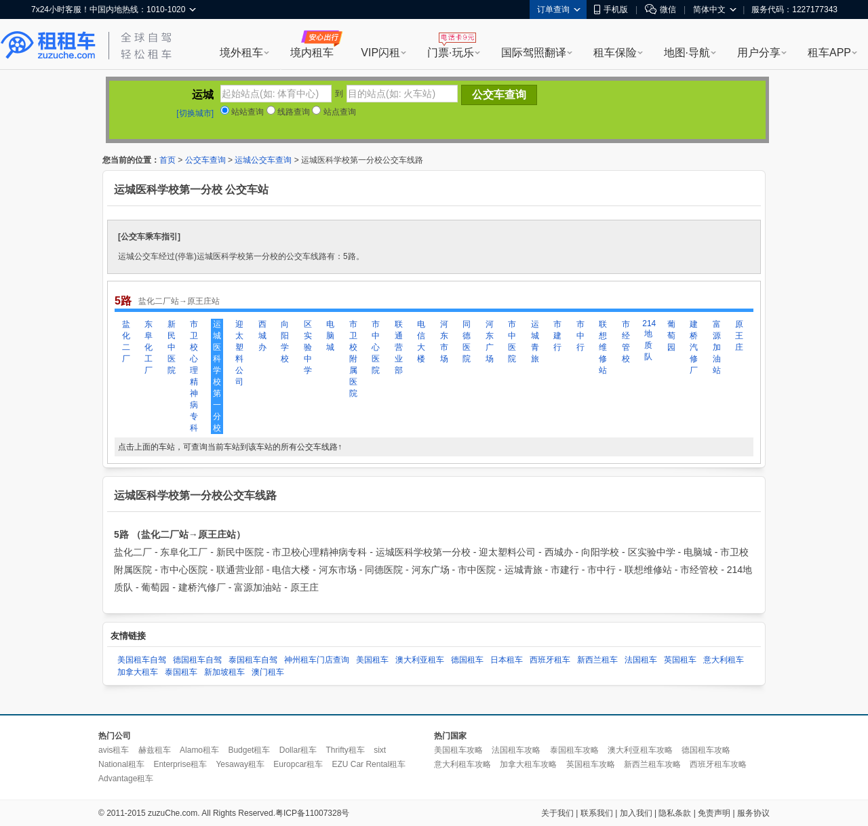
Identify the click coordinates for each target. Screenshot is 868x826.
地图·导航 (687, 52)
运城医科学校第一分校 (217, 376)
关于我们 (557, 813)
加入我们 (636, 813)
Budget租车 (249, 750)
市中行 (580, 335)
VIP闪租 (380, 52)
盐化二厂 (126, 341)
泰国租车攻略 (574, 750)
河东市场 (444, 341)
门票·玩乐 (450, 52)
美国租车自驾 (141, 660)
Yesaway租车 (240, 764)
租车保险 (615, 52)
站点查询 (333, 112)
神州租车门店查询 (316, 660)
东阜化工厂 (148, 347)
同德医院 (466, 341)
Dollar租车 (298, 750)
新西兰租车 (597, 660)
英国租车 (680, 660)
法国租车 (641, 660)
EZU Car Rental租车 (369, 764)
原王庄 (739, 335)
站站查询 (242, 112)
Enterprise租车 (180, 764)
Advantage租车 (125, 778)
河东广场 (490, 341)
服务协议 (753, 813)
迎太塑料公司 (239, 353)
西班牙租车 (550, 660)
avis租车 (113, 750)
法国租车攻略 (516, 750)
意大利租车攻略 (462, 764)
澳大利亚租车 (419, 660)
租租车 (48, 45)
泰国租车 (181, 672)
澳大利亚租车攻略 (640, 750)
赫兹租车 (154, 750)
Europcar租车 (298, 764)
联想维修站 (603, 347)
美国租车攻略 (458, 750)
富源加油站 (717, 347)
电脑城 (330, 335)
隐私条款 (674, 813)
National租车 (121, 764)
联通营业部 (399, 347)
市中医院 (512, 341)
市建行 (557, 335)
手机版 (611, 9)
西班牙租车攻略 (718, 764)
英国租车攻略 (590, 764)
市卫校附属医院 (353, 358)
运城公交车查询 (263, 160)
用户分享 (759, 52)
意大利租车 (723, 660)
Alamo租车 (199, 750)
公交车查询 (205, 160)
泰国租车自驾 (253, 660)
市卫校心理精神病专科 (194, 376)
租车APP (829, 52)
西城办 (262, 335)
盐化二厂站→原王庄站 (179, 301)
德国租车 (467, 660)
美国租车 (372, 660)
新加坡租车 (224, 672)
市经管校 (626, 341)
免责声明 (714, 813)
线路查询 (288, 112)
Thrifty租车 (345, 750)
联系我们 (596, 813)
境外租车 (241, 52)
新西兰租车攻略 (652, 764)
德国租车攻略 (706, 750)
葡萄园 (671, 335)
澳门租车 (268, 672)
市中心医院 (376, 347)
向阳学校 (285, 341)
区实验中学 (308, 347)
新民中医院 (171, 347)
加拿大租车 (137, 672)
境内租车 (312, 52)
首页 (167, 160)
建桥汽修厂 (694, 347)
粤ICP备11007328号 (312, 813)
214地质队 (648, 340)
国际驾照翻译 (533, 52)
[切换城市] (195, 113)
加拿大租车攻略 (528, 764)
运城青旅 (535, 341)
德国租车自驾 (197, 660)
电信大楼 (421, 341)
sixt (380, 750)
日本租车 (506, 660)
